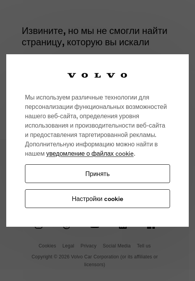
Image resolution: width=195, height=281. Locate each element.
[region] (97, 140)
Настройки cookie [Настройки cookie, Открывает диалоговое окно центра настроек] (97, 198)
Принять (97, 173)
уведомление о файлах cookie (89, 153)
